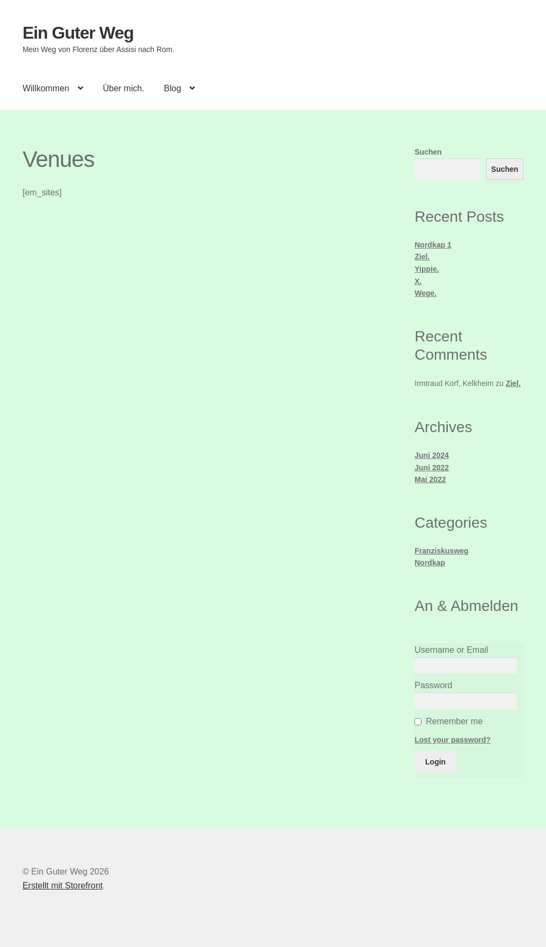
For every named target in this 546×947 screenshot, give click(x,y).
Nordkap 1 (432, 245)
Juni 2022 (431, 467)
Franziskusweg (441, 551)
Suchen (428, 152)
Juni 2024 (431, 455)
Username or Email (451, 649)
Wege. (425, 293)
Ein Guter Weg (78, 32)
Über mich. (123, 88)
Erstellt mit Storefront (63, 885)
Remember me (454, 721)
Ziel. (421, 256)
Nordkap (429, 562)
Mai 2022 (430, 479)
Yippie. (426, 269)
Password (433, 685)
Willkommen (46, 88)
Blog (172, 88)
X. (417, 281)
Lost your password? (452, 739)
